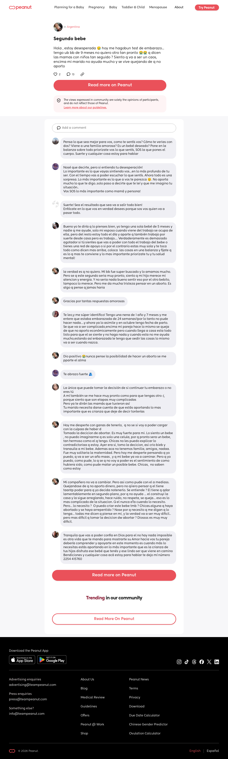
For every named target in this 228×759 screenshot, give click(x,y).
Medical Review (93, 697)
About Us (87, 679)
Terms (133, 688)
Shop (84, 733)
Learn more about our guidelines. (85, 107)
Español (213, 751)
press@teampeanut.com (28, 699)
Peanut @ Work (92, 724)
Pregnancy (97, 7)
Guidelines (89, 706)
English (195, 751)
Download (137, 706)
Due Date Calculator (144, 715)
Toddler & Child (133, 7)
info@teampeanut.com (27, 713)
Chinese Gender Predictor (148, 724)
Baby (113, 7)
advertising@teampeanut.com (32, 685)
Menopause (158, 7)
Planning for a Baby (69, 7)
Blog (84, 688)
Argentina (73, 27)
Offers (85, 715)
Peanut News (139, 679)
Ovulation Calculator (145, 733)
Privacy (134, 697)
